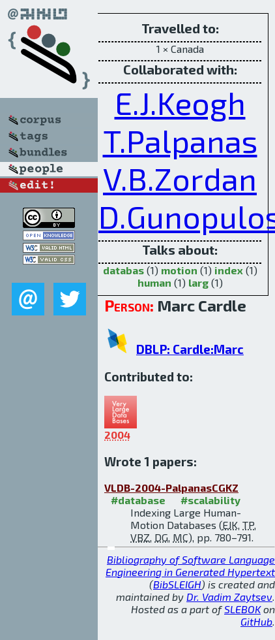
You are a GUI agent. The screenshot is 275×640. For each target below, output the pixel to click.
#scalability (210, 500)
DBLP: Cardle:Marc (190, 349)
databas (123, 270)
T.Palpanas (180, 140)
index (228, 270)
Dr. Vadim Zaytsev (229, 596)
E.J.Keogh (180, 102)
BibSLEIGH (177, 584)
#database (138, 500)
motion (179, 270)
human (154, 282)
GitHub (256, 621)
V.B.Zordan (180, 178)
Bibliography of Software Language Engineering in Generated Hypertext (190, 565)
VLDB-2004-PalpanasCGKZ (171, 487)
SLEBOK (242, 609)
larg (198, 282)
